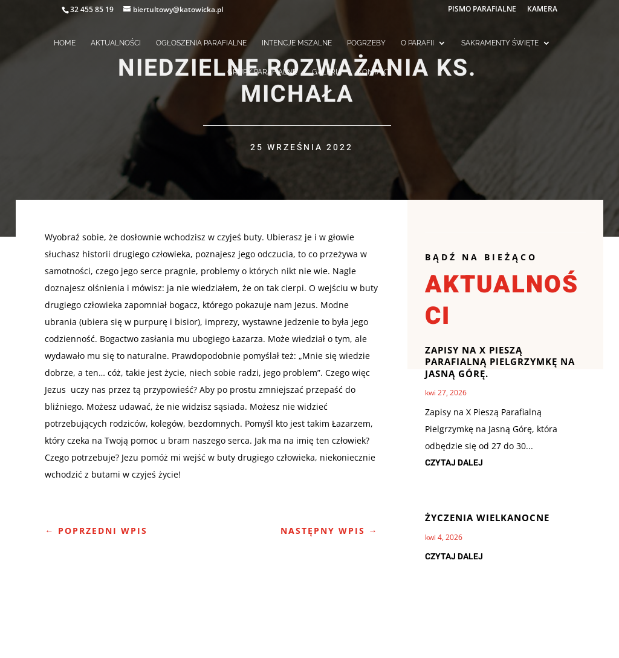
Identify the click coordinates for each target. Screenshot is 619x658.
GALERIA (327, 72)
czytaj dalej (454, 462)
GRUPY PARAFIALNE (262, 72)
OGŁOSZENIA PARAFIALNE (201, 43)
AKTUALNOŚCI (116, 43)
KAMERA (542, 9)
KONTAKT (374, 72)
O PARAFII (417, 43)
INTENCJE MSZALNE (297, 43)
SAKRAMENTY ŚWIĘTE (500, 43)
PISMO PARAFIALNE (482, 9)
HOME (65, 43)
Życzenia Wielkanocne (487, 518)
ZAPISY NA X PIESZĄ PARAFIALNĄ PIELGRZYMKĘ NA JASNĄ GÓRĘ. (500, 362)
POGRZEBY (366, 43)
